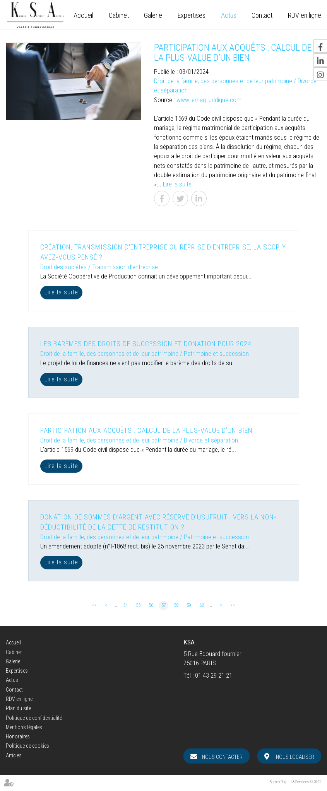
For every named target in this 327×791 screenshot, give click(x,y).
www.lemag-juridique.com (208, 100)
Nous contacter (222, 757)
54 (125, 605)
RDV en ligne (304, 15)
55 (138, 605)
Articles (14, 755)
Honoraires (18, 736)
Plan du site (18, 708)
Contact (262, 15)
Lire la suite (177, 184)
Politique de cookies (27, 746)
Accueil (83, 15)
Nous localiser (295, 757)
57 (163, 605)
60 (201, 605)
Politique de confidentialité (34, 718)
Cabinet (119, 15)
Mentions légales (24, 727)
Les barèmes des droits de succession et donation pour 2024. (146, 344)
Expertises (191, 15)
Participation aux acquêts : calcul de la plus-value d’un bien (146, 430)
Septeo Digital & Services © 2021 (295, 781)
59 (189, 605)
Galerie (153, 15)
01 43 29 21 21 (213, 675)
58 (176, 605)
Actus (228, 15)
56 (151, 605)
